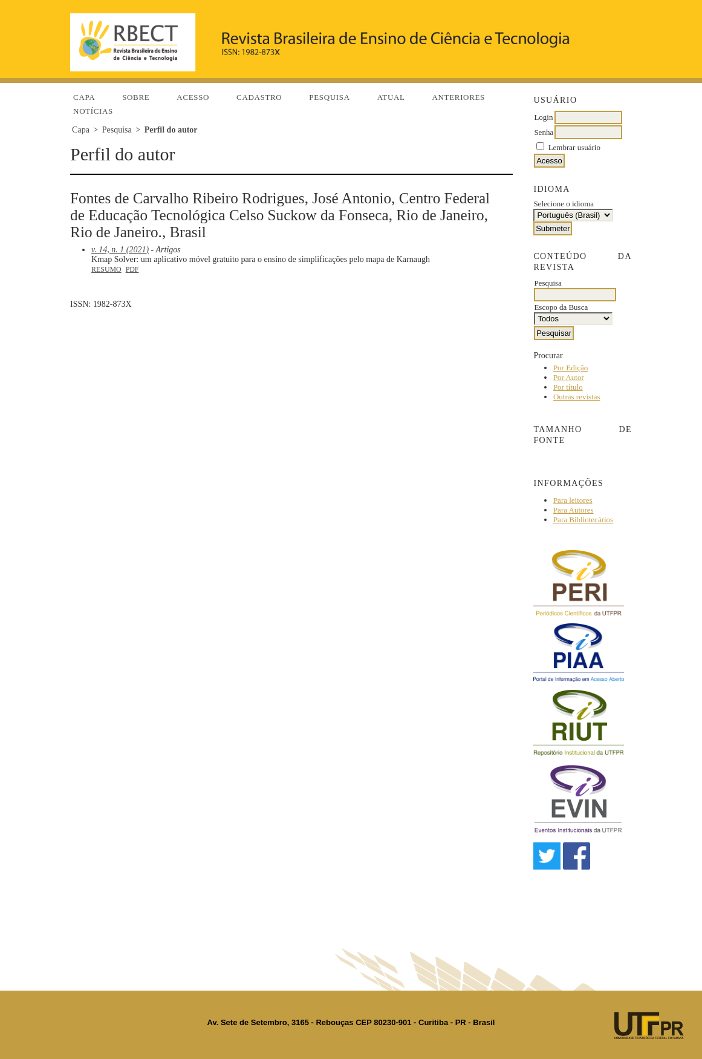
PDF (132, 269)
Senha (543, 132)
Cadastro (259, 97)
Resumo (106, 269)
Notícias (93, 111)
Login (543, 117)
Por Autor (568, 377)
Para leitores (573, 500)
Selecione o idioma (563, 203)
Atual (391, 97)
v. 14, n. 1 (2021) (120, 249)
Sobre (135, 97)
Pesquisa (329, 97)
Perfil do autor (171, 129)
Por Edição (570, 367)
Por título (568, 387)
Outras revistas (576, 396)
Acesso (193, 97)
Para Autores (573, 509)
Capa (84, 97)
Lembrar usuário (574, 147)
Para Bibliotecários (583, 519)
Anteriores (458, 97)
